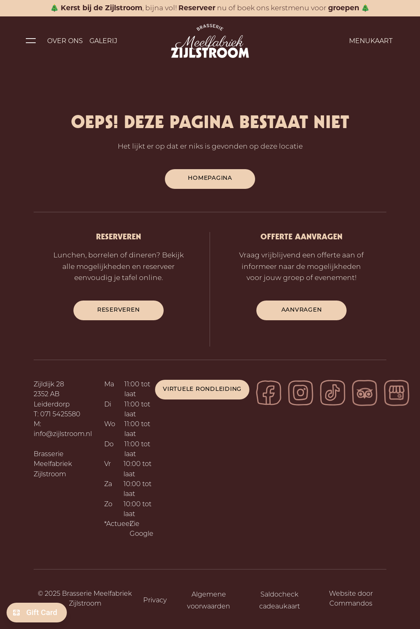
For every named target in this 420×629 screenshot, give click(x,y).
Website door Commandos (351, 599)
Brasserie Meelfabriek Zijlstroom (53, 464)
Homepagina (210, 178)
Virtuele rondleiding (202, 389)
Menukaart (371, 41)
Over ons (65, 41)
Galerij (103, 41)
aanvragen (301, 310)
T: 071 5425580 (57, 414)
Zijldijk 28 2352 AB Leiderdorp (52, 394)
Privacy (155, 600)
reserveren (118, 310)
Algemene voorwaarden (208, 601)
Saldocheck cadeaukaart (279, 601)
